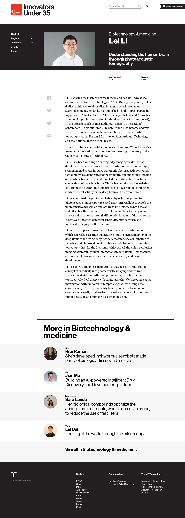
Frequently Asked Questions (121, 484)
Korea (79, 504)
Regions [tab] (22, 38)
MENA (79, 481)
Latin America (82, 492)
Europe (79, 495)
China (79, 484)
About (14, 51)
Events (14, 46)
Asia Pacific (81, 489)
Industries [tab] (22, 42)
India (78, 487)
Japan (79, 501)
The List (15, 34)
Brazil (78, 507)
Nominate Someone (118, 481)
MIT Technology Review (23, 480)
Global (79, 498)
